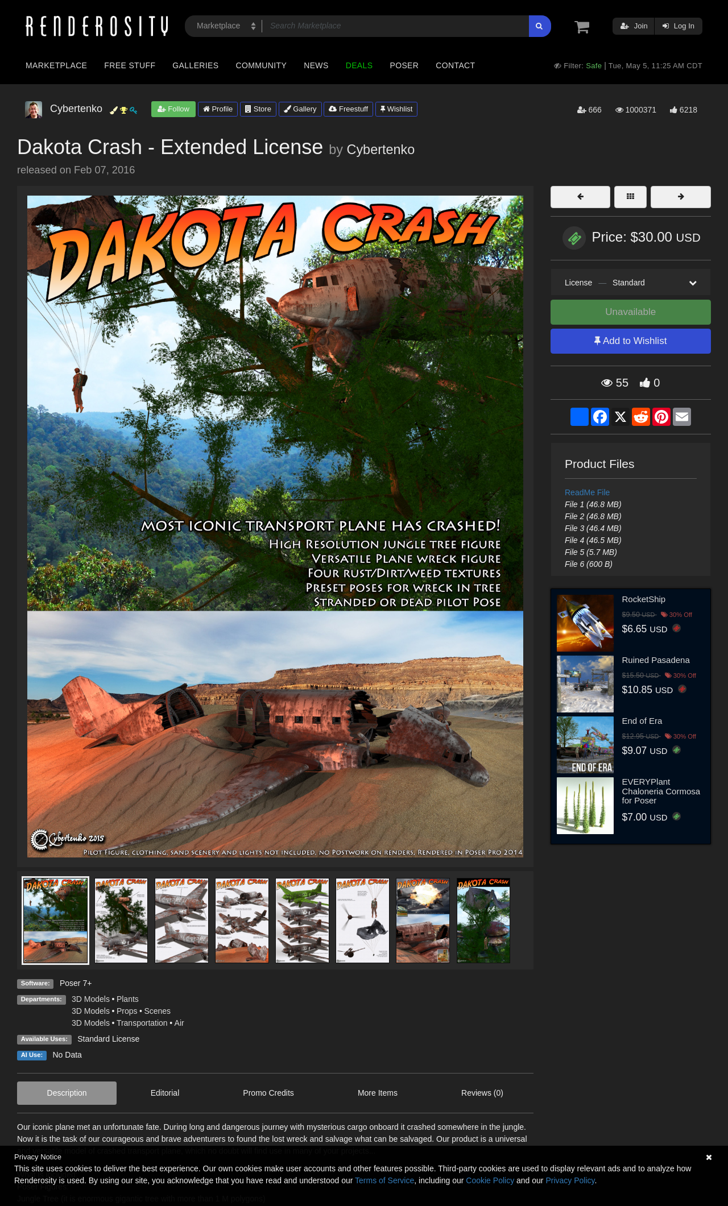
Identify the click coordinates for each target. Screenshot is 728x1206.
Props (127, 1011)
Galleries (195, 65)
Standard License (108, 1038)
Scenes (157, 1011)
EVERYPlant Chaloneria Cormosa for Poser (661, 791)
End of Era (642, 721)
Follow (173, 109)
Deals (359, 65)
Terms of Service (384, 1180)
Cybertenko (381, 149)
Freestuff (348, 109)
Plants (128, 999)
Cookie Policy (490, 1180)
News (316, 65)
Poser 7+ (76, 983)
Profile (218, 109)
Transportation (142, 1022)
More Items (378, 1092)
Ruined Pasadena (656, 660)
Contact (455, 65)
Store (258, 109)
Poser (404, 65)
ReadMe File (587, 492)
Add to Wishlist (630, 340)
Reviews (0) (482, 1092)
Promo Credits (268, 1092)
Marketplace (56, 65)
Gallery (300, 109)
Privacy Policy (569, 1180)
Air (179, 1022)
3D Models (91, 999)
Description (67, 1092)
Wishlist (396, 109)
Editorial (165, 1092)
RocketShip (644, 599)
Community (261, 65)
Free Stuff (129, 65)
